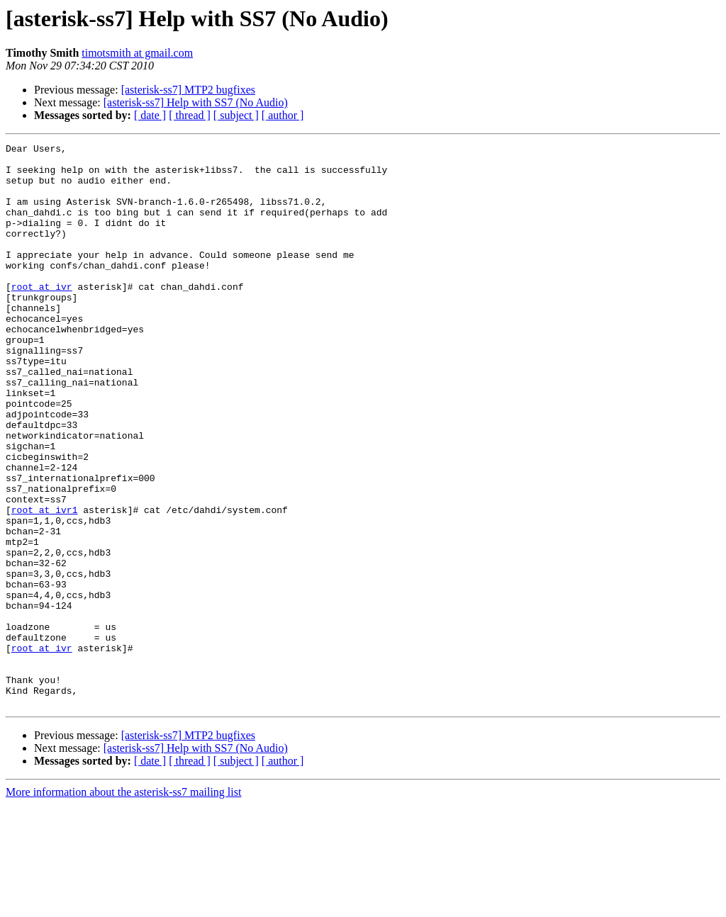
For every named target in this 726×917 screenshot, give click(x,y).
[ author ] (283, 115)
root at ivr (41, 316)
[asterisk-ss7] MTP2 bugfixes (188, 90)
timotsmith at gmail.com (137, 53)
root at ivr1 (44, 584)
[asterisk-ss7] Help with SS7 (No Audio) (196, 102)
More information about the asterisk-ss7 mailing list (123, 905)
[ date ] (150, 115)
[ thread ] (190, 115)
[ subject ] (236, 115)
